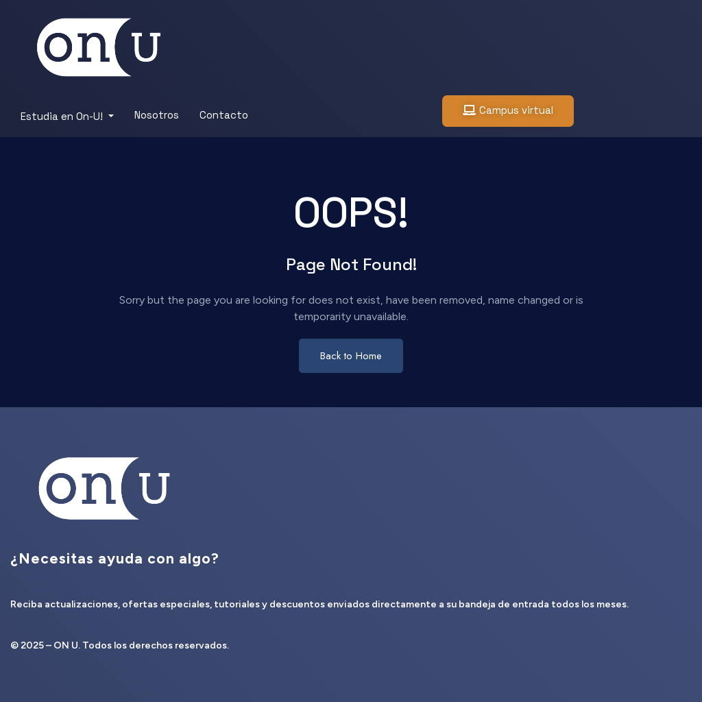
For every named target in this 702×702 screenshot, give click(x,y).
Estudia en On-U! (63, 116)
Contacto (223, 114)
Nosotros (156, 114)
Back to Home (351, 355)
